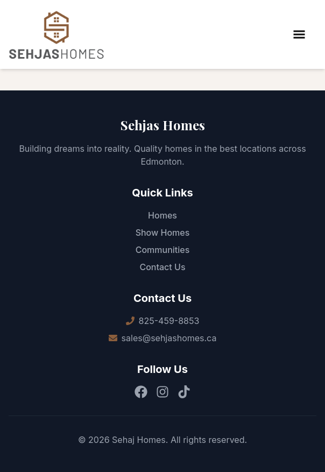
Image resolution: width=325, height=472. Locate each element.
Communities (163, 249)
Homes (162, 215)
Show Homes (163, 232)
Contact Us (162, 267)
